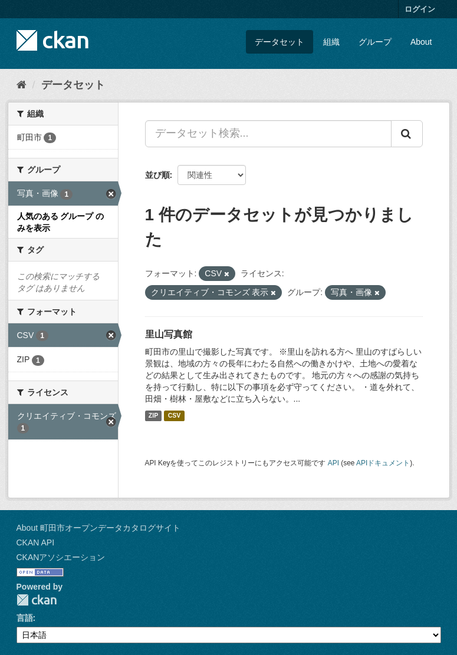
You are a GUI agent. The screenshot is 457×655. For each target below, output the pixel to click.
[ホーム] (22, 85)
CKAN (37, 600)
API (333, 463)
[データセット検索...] (268, 133)
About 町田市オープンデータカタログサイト (98, 527)
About (421, 42)
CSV (174, 415)
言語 (25, 618)
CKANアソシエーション (61, 557)
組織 (331, 42)
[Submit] (407, 133)
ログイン (420, 9)
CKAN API (36, 542)
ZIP (153, 415)
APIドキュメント (383, 463)
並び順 (157, 175)
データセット (279, 42)
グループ (375, 42)
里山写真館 (168, 334)
